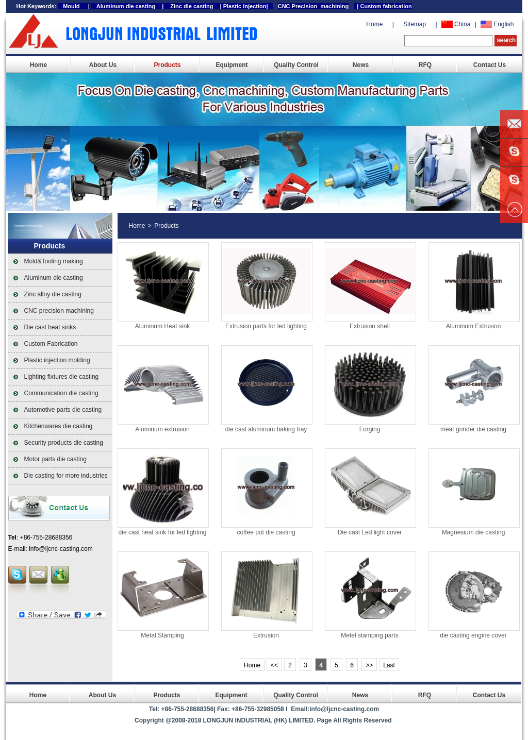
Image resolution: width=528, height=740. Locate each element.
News (361, 65)
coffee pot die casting (266, 532)
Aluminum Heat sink (162, 326)
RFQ (425, 65)
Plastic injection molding (57, 360)
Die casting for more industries (66, 475)
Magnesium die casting (473, 532)
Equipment (232, 65)
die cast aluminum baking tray (266, 429)
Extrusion (266, 635)
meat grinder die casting (473, 429)
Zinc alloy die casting (52, 294)
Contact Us (489, 65)
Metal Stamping (162, 635)
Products (167, 65)
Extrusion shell (370, 326)
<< (274, 665)
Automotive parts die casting (63, 409)
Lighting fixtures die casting (61, 376)
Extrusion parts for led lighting (266, 326)
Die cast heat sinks (50, 327)
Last (389, 665)
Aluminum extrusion (162, 429)
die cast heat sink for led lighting (163, 532)
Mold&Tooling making (53, 261)
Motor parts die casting (55, 459)
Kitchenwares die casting (58, 426)
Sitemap (414, 24)
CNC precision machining (59, 310)
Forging (370, 429)
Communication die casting (61, 393)
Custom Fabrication (51, 343)
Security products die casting (63, 442)
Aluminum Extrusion (473, 326)
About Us (103, 65)
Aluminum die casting (53, 277)
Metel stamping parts (369, 635)
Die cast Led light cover (370, 532)
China (462, 24)
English (503, 24)
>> (369, 665)
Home (374, 24)
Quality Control (296, 65)
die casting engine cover (473, 635)
